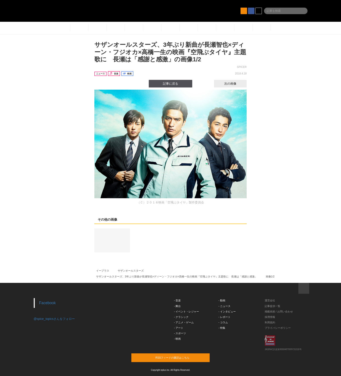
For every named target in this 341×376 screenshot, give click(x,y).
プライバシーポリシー (278, 327)
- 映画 (177, 338)
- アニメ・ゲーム (184, 322)
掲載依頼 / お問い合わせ (279, 311)
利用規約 (270, 322)
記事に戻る (170, 83)
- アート (178, 327)
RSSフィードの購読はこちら (178, 357)
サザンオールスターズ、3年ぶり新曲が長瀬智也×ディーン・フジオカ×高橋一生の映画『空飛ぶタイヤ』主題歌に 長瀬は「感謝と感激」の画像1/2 (170, 52)
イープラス (102, 270)
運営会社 (270, 300)
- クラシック (181, 317)
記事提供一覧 (272, 306)
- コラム (223, 322)
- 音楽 (177, 300)
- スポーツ (180, 333)
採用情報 (270, 317)
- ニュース (225, 306)
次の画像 (234, 83)
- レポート (225, 317)
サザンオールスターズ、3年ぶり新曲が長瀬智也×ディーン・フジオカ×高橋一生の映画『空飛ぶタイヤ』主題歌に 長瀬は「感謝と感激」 (176, 276)
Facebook (47, 303)
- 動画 (222, 300)
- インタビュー (227, 311)
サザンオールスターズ (131, 270)
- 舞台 (177, 306)
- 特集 (222, 327)
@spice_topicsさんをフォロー (54, 319)
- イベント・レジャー (186, 311)
